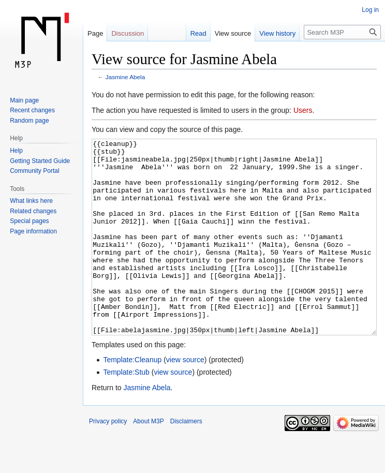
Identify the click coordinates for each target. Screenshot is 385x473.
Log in (370, 9)
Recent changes (32, 110)
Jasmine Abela (125, 76)
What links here (31, 200)
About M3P (148, 460)
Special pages (29, 221)
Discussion (127, 33)
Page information (33, 231)
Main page (24, 100)
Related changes (33, 211)
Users (303, 110)
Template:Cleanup (132, 398)
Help (16, 150)
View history (277, 33)
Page (95, 33)
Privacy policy (108, 460)
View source (233, 33)
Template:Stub (126, 411)
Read (198, 33)
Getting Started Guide (40, 161)
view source (185, 398)
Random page (29, 120)
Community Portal (34, 170)
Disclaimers (186, 460)
